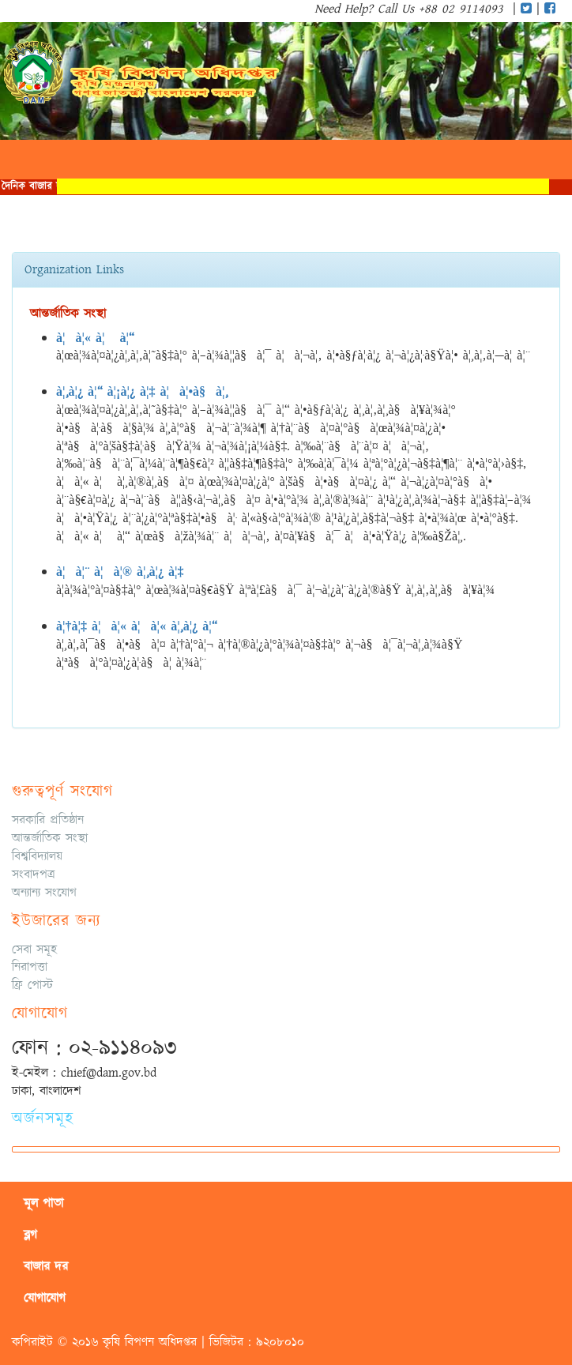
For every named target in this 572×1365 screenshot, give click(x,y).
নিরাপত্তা (29, 966)
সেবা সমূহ (34, 949)
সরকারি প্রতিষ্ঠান (48, 819)
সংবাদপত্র (33, 874)
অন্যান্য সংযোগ (44, 892)
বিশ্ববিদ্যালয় (37, 856)
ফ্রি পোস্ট (32, 985)
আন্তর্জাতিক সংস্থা (50, 838)
